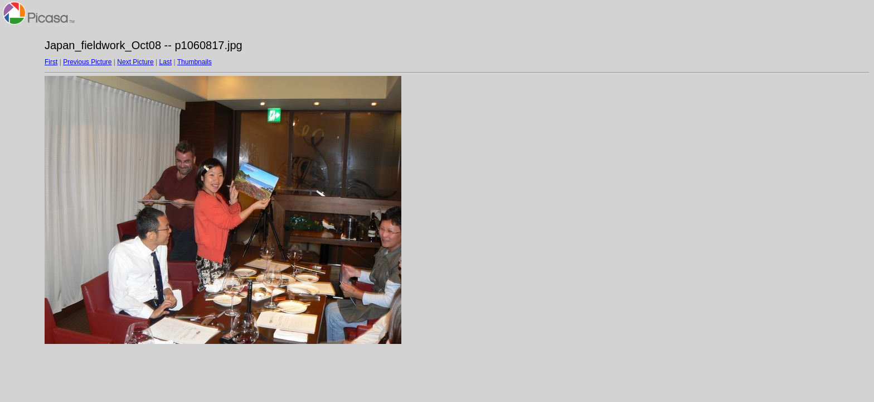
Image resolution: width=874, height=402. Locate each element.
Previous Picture (87, 62)
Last (165, 62)
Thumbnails (194, 62)
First (51, 62)
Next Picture (135, 62)
